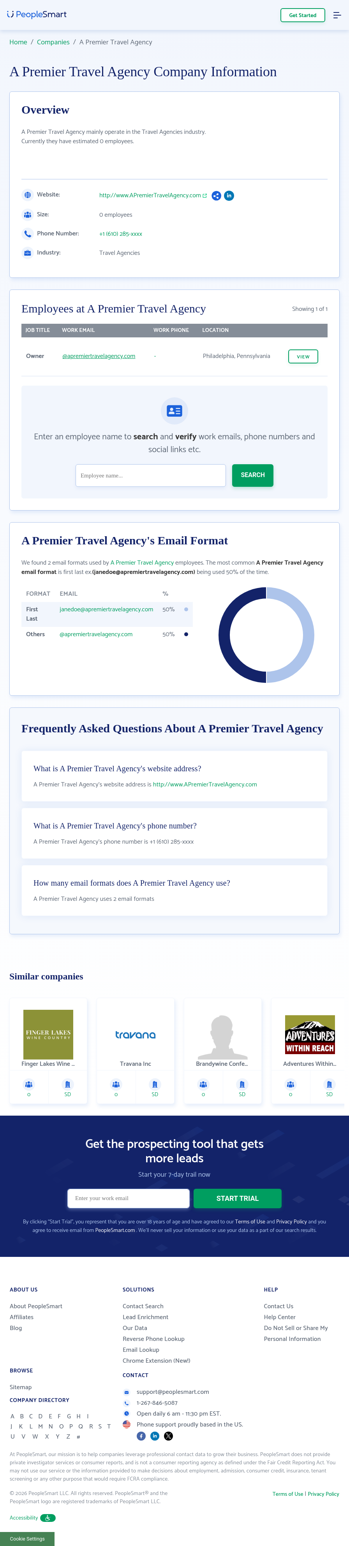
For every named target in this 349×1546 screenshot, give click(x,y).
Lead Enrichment (146, 1317)
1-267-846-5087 (150, 1403)
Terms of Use (250, 1222)
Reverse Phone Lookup (154, 1339)
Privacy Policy (291, 1222)
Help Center (280, 1317)
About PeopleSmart (36, 1306)
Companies (53, 42)
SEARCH (253, 475)
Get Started (303, 15)
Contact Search (143, 1306)
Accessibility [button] (33, 1518)
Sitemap (21, 1387)
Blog (16, 1328)
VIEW (303, 357)
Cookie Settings (27, 1539)
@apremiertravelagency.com (98, 356)
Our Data (135, 1328)
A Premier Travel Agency (142, 563)
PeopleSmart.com (115, 1230)
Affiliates (21, 1317)
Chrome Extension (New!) (156, 1361)
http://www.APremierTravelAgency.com (150, 195)
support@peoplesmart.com (166, 1392)
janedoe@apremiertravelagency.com (106, 609)
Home (18, 42)
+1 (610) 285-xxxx (120, 234)
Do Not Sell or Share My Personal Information (296, 1333)
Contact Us (278, 1306)
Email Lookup (141, 1350)
